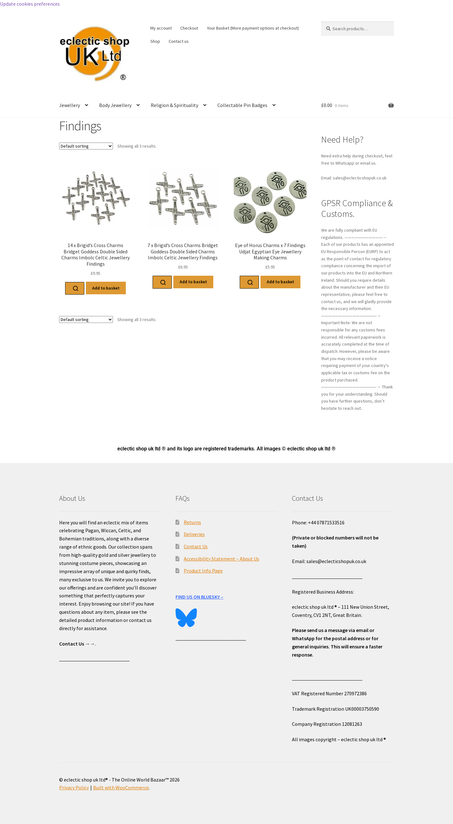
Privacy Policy (74, 787)
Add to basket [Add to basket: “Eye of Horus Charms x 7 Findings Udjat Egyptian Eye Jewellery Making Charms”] (280, 282)
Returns (192, 522)
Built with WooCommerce (121, 787)
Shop (155, 41)
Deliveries (194, 534)
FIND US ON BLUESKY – (199, 597)
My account (161, 28)
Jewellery (69, 105)
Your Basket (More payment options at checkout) (253, 28)
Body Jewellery (115, 105)
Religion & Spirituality (174, 105)
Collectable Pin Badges (242, 105)
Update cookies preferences (30, 4)
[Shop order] (86, 146)
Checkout (189, 28)
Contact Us (196, 546)
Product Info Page (203, 570)
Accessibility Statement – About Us (221, 559)
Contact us (179, 41)
